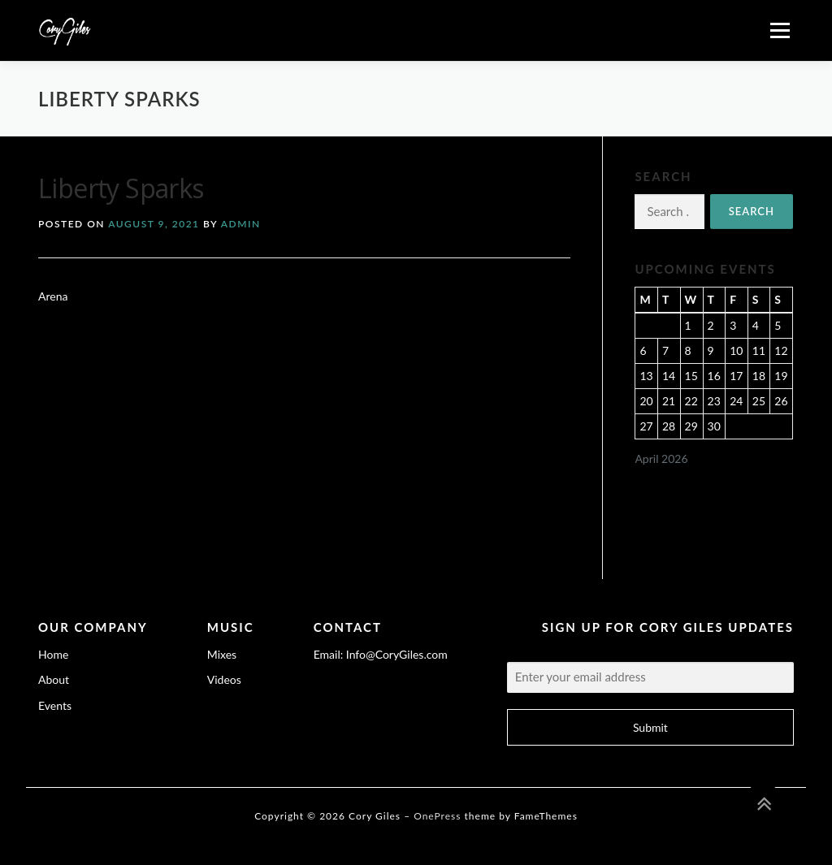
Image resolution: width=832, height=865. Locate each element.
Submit (650, 727)
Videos (224, 679)
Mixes (221, 654)
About (53, 679)
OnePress (437, 816)
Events (55, 705)
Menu (779, 30)
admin (241, 224)
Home (53, 654)
